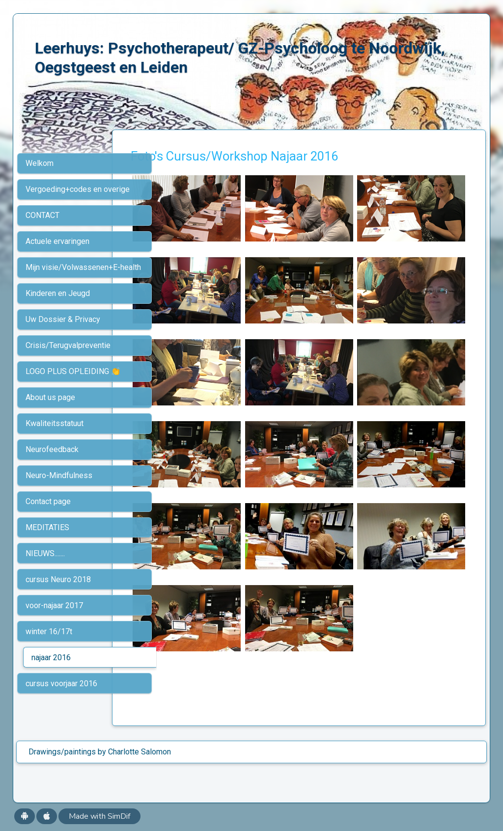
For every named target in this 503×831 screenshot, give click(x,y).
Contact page (48, 501)
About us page (50, 397)
